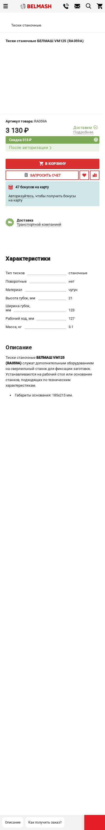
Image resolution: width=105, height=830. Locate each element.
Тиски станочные (26, 25)
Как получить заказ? (45, 822)
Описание (12, 822)
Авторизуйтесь (21, 196)
